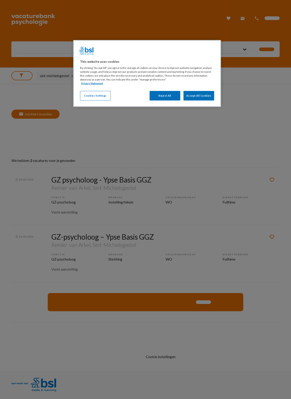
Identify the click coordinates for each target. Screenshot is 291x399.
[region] (147, 73)
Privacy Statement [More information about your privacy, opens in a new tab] (92, 83)
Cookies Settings (95, 95)
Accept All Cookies (198, 95)
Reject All (164, 95)
